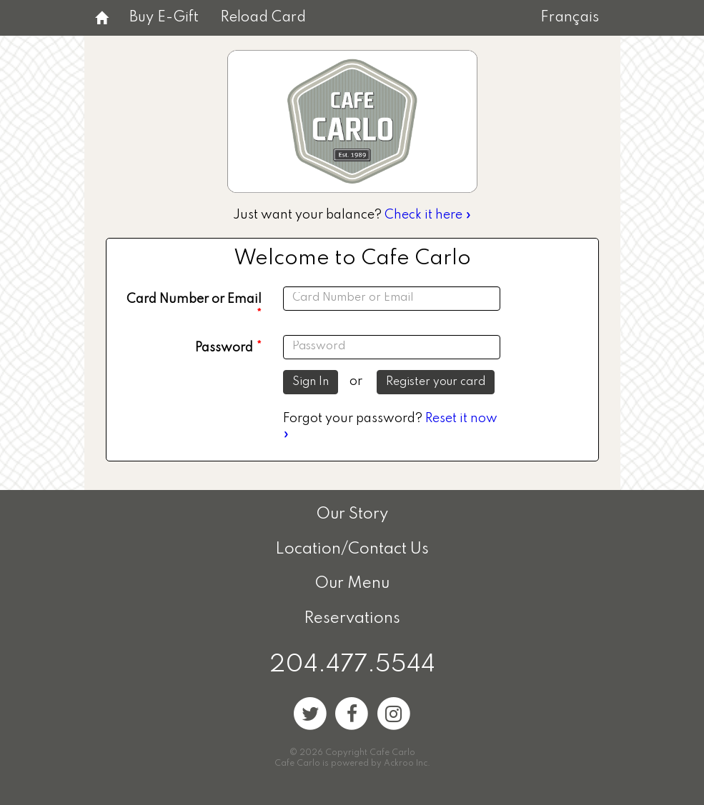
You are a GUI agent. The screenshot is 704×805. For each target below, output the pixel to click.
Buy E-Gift (164, 18)
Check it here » (428, 215)
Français (569, 18)
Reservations (352, 618)
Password (224, 347)
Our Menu (352, 583)
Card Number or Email (194, 299)
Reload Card (263, 18)
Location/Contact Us (352, 549)
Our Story (352, 514)
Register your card (435, 382)
